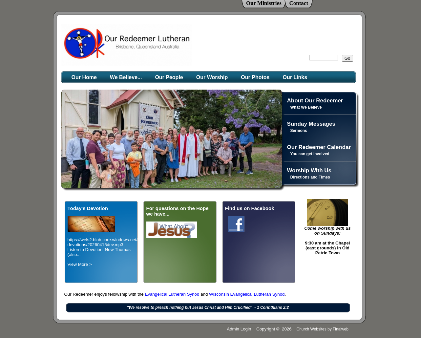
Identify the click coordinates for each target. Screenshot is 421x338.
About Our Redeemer (315, 100)
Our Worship (212, 77)
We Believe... (126, 77)
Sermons (298, 130)
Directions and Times (310, 177)
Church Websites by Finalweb (322, 329)
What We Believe (306, 107)
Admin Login (239, 329)
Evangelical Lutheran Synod (172, 294)
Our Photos (255, 77)
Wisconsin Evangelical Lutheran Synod (246, 294)
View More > (80, 264)
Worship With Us (309, 170)
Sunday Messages (311, 124)
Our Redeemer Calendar (319, 147)
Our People (169, 77)
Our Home (84, 77)
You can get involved (309, 154)
